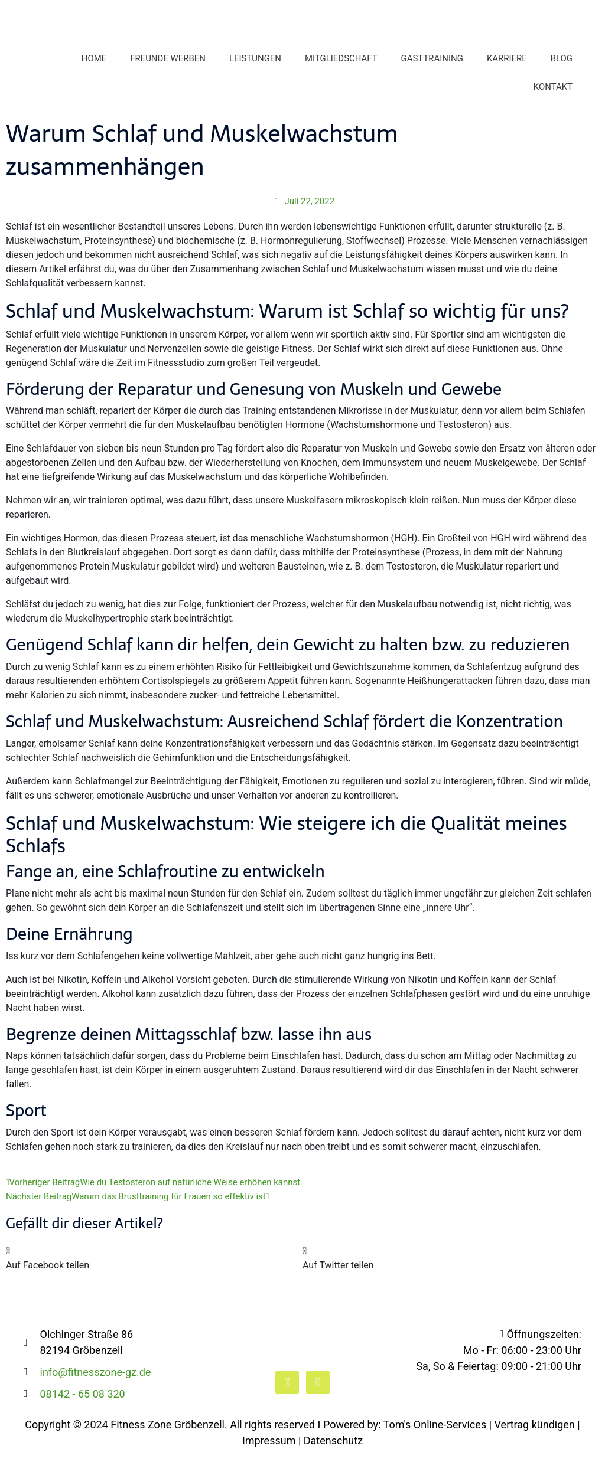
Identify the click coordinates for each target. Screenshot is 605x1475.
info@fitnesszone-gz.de (95, 1392)
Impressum (269, 1460)
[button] (154, 1278)
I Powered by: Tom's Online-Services (402, 1444)
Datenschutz (333, 1460)
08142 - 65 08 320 (82, 1414)
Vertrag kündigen (535, 1444)
